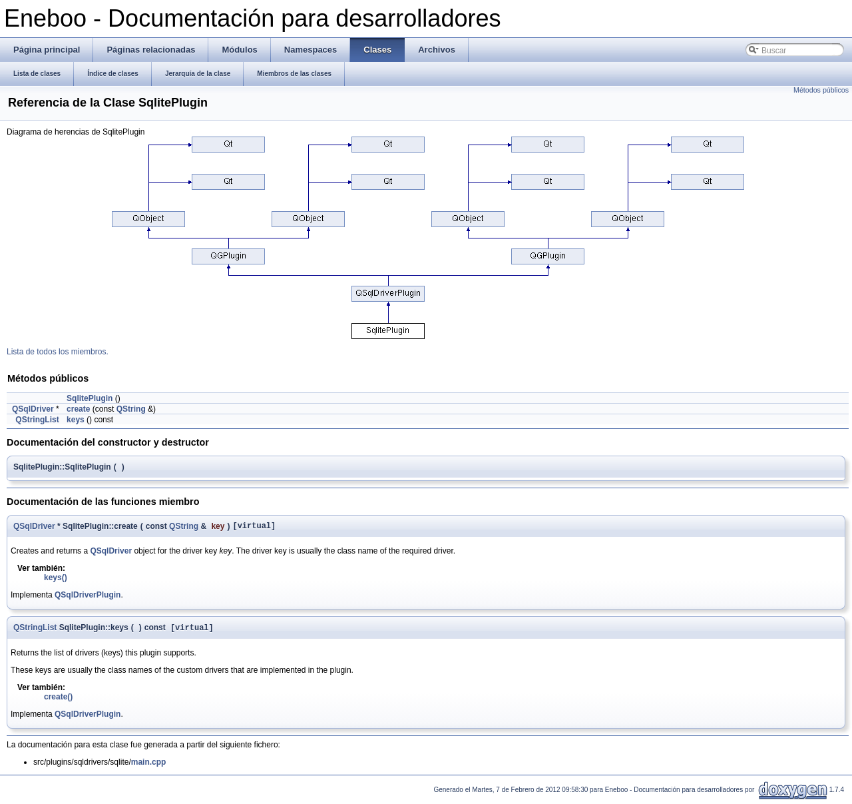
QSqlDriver (33, 409)
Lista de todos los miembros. (57, 351)
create (78, 409)
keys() (55, 579)
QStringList (37, 419)
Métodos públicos (821, 90)
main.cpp (148, 765)
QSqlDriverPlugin (87, 597)
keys (76, 419)
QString (131, 409)
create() (58, 700)
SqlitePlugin (89, 398)
